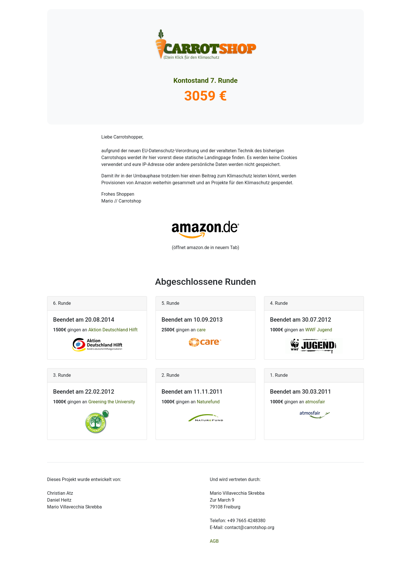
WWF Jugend (318, 329)
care (201, 329)
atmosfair (315, 401)
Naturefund (208, 401)
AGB (214, 541)
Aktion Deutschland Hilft (113, 329)
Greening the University (111, 401)
